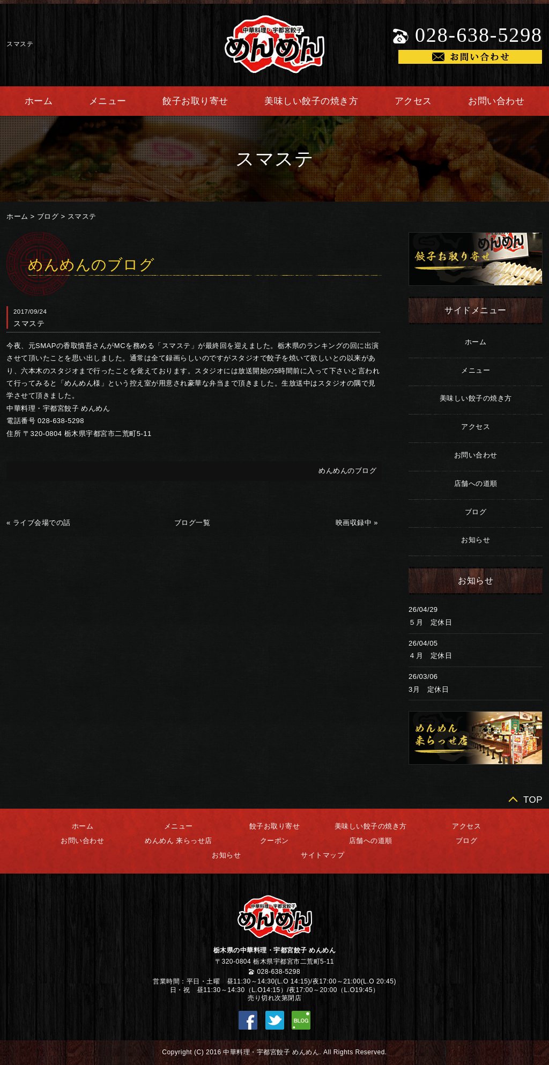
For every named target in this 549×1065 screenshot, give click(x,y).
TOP (533, 800)
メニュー (108, 101)
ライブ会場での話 (42, 523)
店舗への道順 (476, 483)
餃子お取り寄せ (195, 101)
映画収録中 (354, 523)
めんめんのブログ (347, 471)
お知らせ (475, 540)
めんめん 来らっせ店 (178, 841)
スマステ (82, 216)
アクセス (413, 101)
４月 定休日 (430, 656)
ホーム (39, 101)
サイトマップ (322, 855)
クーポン (274, 841)
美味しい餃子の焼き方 (311, 101)
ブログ (48, 216)
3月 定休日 (429, 689)
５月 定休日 (430, 622)
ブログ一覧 (192, 523)
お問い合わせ (496, 101)
